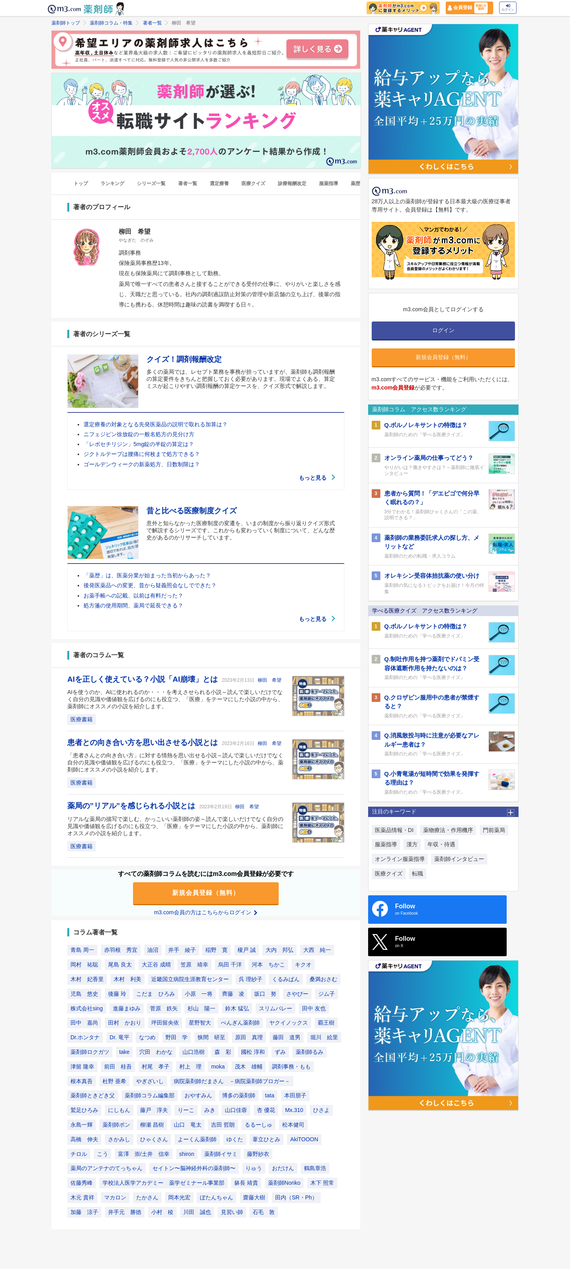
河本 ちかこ (268, 965)
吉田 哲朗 (223, 1124)
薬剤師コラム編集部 (150, 1096)
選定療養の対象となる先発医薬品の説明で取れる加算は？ (156, 424)
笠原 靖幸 (194, 965)
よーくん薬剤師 (197, 1139)
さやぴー (297, 994)
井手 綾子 (182, 950)
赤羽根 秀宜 (120, 950)
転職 (417, 873)
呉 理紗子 (250, 979)
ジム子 (326, 994)
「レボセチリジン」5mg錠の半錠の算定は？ (139, 444)
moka (217, 1066)
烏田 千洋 (230, 965)
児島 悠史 (84, 994)
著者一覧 (152, 23)
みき (209, 1110)
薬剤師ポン (116, 1124)
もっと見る (317, 478)
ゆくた (234, 1139)
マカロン (115, 1197)
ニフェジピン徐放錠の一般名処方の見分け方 (139, 434)
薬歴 (355, 184)
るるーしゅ (258, 1124)
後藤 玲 (117, 994)
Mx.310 (294, 1110)
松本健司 (293, 1124)
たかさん (147, 1197)
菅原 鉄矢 (164, 1008)
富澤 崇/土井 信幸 (143, 1154)
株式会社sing (86, 1008)
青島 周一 (82, 950)
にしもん (119, 1110)
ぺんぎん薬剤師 (240, 1023)
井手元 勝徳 (124, 1212)
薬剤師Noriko (284, 1183)
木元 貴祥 (82, 1197)
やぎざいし (150, 1081)
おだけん (283, 1168)
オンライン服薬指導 (400, 859)
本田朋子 (295, 1096)
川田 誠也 (197, 1212)
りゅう (253, 1168)
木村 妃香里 (87, 979)
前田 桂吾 (118, 1066)
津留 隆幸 (82, 1066)
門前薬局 (494, 830)
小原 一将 (199, 994)
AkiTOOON (304, 1139)
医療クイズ (253, 184)
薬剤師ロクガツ (89, 1052)
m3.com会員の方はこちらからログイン (206, 912)
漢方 (412, 844)
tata (269, 1096)
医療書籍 (81, 719)
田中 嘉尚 (84, 1023)
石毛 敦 (264, 1212)
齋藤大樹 (254, 1197)
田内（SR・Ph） (296, 1197)
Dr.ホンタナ (85, 1037)
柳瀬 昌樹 (152, 1124)
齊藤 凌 (233, 994)
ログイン (508, 7)
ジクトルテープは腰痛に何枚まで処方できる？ (142, 454)
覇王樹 (326, 1023)
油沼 (152, 950)
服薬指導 (328, 184)
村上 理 (190, 1066)
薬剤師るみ (309, 1052)
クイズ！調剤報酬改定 (184, 360)
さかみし (119, 1139)
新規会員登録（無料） (205, 892)
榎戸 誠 (247, 950)
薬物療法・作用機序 (448, 830)
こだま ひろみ (155, 994)
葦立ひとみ (266, 1139)
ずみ (280, 1052)
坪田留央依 (165, 1023)
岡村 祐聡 (84, 965)
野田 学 (176, 1037)
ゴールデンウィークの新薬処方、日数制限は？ (142, 464)
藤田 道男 (286, 1037)
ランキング (112, 184)
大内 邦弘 (279, 950)
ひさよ (321, 1110)
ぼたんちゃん (216, 1197)
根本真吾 (81, 1081)
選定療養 (219, 184)
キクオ (303, 965)
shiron (186, 1154)
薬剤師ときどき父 (92, 1096)
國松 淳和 (253, 1052)
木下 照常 (322, 1183)
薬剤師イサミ (221, 1154)
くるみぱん (286, 979)
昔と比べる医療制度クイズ (191, 511)
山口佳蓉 (236, 1110)
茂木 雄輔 (248, 1066)
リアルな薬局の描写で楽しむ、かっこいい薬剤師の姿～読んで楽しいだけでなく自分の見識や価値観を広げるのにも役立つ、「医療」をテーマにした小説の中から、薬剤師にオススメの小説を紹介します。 (175, 826)
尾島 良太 (120, 965)
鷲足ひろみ (84, 1110)
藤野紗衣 (258, 1154)
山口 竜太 (187, 1124)
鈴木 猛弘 (237, 1008)
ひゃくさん (154, 1139)
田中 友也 (314, 1008)
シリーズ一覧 (151, 184)
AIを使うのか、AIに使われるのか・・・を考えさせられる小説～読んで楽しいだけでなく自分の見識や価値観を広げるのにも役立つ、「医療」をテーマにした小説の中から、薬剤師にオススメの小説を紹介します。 (175, 699)
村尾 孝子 (155, 1066)
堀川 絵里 (324, 1037)
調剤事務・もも (291, 1066)
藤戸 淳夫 (154, 1110)
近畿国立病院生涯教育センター (190, 979)
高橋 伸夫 (84, 1139)
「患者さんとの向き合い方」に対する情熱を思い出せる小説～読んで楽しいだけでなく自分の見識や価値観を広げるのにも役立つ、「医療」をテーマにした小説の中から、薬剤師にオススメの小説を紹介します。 (175, 763)
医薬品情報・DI (394, 830)
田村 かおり (124, 1023)
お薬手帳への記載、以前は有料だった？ (133, 595)
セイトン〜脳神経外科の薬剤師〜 (194, 1168)
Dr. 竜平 (119, 1037)
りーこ (186, 1110)
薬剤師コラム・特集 (111, 23)
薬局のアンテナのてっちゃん (106, 1168)
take (124, 1052)
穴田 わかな (156, 1052)
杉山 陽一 (201, 1008)
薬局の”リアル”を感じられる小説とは (132, 806)
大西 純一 (317, 950)
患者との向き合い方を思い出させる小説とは (143, 742)
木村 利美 (127, 979)
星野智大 (200, 1023)
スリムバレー (275, 1008)
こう (102, 1154)
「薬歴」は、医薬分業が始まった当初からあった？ (147, 576)
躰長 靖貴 (246, 1183)
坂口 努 (265, 994)
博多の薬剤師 (238, 1096)
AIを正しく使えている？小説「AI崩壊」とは (143, 679)
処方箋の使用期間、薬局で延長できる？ (133, 605)
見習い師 (232, 1212)
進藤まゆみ (127, 1008)
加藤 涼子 (84, 1212)
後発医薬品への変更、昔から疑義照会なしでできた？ (150, 585)
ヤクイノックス (288, 1023)
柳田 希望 (269, 680)
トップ (81, 184)
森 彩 (223, 1052)
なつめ (147, 1037)
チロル (78, 1154)
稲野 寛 (216, 950)
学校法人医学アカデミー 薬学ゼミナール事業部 (163, 1183)
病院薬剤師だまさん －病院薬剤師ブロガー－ (232, 1081)
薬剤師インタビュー (459, 859)
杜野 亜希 (114, 1081)
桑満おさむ (323, 979)
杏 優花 (266, 1110)
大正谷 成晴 (156, 965)
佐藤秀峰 (81, 1183)
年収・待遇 (441, 844)
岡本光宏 (179, 1197)
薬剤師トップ (65, 23)
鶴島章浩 (315, 1168)
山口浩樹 (193, 1052)
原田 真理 (249, 1037)
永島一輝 (81, 1124)
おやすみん (198, 1096)
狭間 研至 (211, 1037)
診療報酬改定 (292, 184)
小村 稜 (162, 1212)
